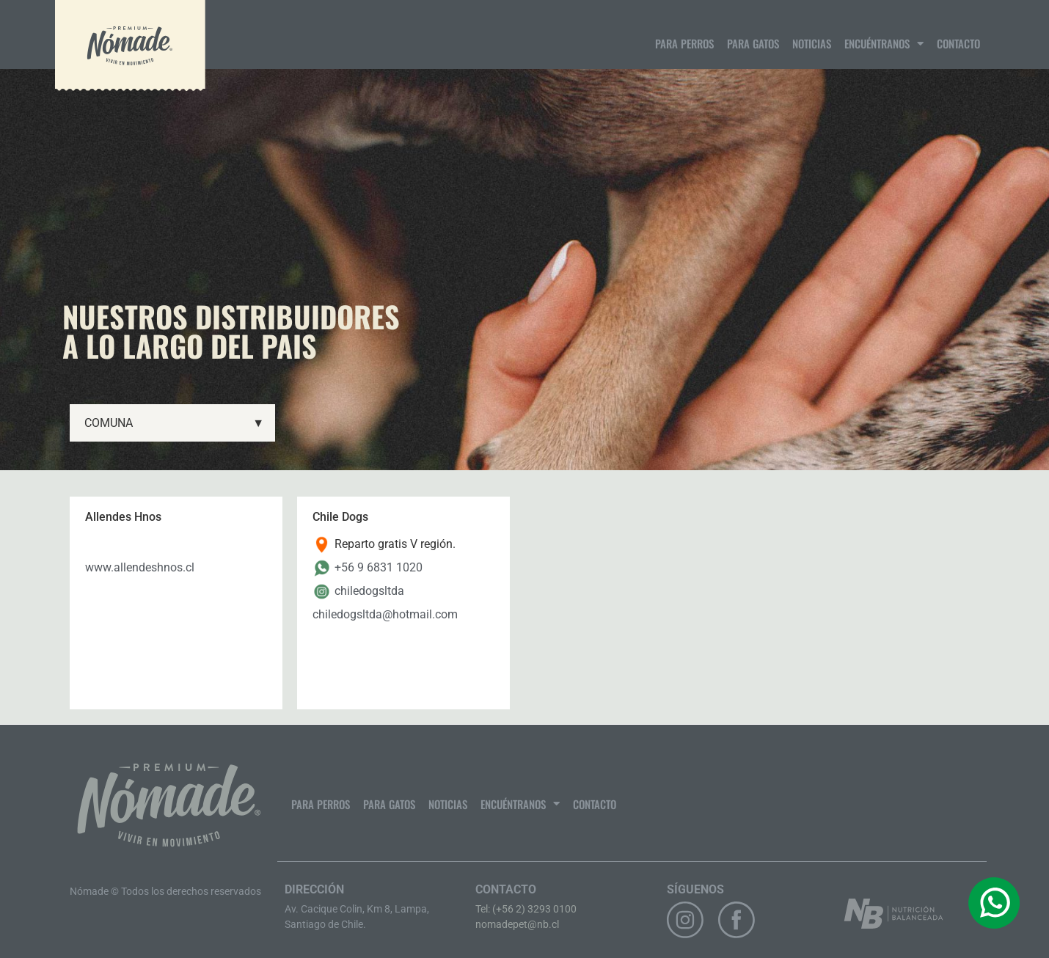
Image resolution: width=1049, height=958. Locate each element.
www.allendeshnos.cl (139, 567)
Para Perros (684, 43)
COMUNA (174, 423)
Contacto (958, 43)
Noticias (811, 43)
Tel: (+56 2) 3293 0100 (526, 909)
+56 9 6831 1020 (379, 567)
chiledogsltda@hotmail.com (385, 614)
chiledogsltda (369, 591)
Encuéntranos (884, 43)
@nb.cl (543, 924)
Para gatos (753, 43)
